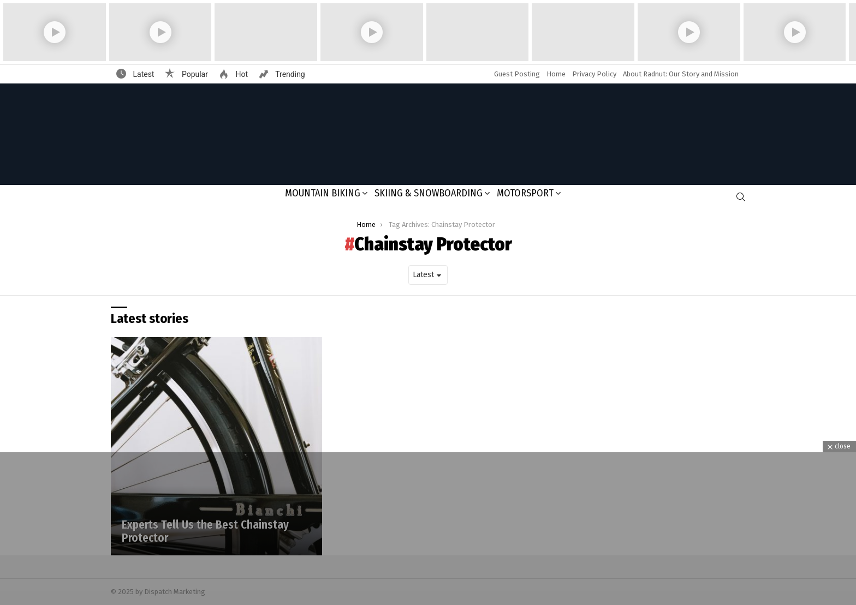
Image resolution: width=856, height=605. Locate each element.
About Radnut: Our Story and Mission (681, 74)
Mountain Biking (322, 193)
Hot (241, 74)
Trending (289, 74)
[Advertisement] (428, 528)
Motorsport (525, 193)
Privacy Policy (594, 74)
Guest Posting (517, 74)
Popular (194, 74)
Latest (142, 74)
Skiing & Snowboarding (428, 193)
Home (556, 74)
